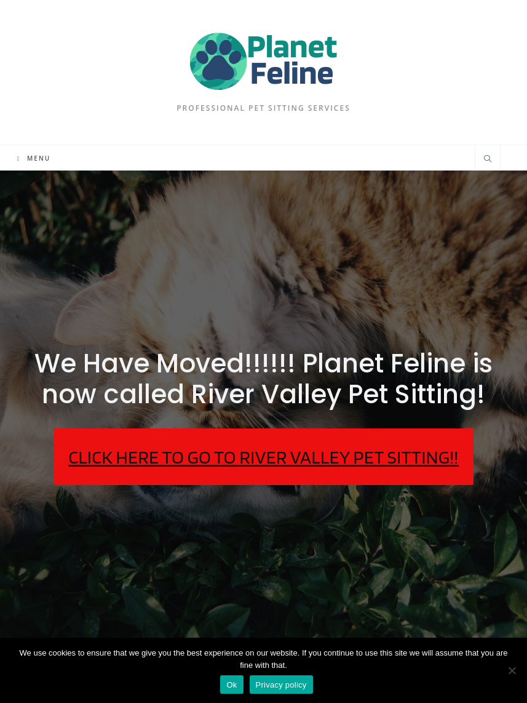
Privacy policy (281, 684)
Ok (231, 684)
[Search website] (487, 159)
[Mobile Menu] (33, 158)
